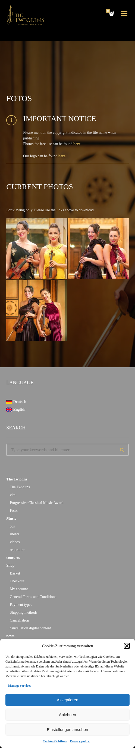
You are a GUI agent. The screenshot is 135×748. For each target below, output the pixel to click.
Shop (10, 565)
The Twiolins (16, 479)
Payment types (21, 605)
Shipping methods (23, 612)
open (124, 13)
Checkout (17, 581)
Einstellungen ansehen (67, 729)
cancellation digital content (30, 628)
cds (12, 526)
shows (14, 534)
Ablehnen (67, 714)
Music (11, 518)
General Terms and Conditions (33, 597)
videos (15, 542)
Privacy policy (80, 741)
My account (19, 589)
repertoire (17, 550)
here (76, 144)
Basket (15, 573)
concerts (13, 558)
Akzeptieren (67, 699)
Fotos (14, 511)
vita (12, 495)
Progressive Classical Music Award (36, 503)
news (10, 636)
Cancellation (19, 620)
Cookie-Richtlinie (55, 741)
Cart (109, 11)
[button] (127, 646)
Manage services (19, 685)
